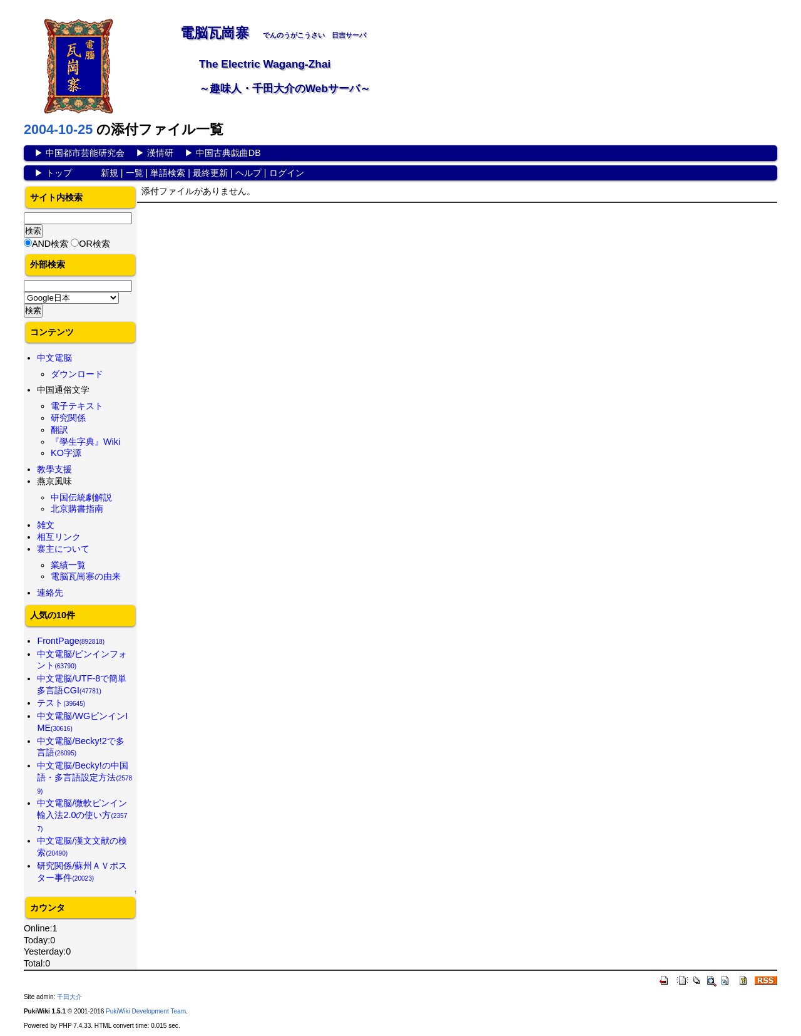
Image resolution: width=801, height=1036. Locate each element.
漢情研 (160, 153)
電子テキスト (77, 406)
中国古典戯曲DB (228, 153)
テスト (61, 703)
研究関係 (68, 418)
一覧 (134, 173)
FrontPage (71, 641)
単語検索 (167, 173)
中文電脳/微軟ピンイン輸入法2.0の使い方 (82, 815)
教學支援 (54, 469)
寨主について (63, 549)
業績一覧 (68, 565)
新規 (109, 173)
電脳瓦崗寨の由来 (86, 576)
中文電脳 (54, 358)
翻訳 (59, 430)
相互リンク (59, 537)
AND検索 (50, 244)
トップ (59, 173)
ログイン (286, 173)
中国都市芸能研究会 (85, 153)
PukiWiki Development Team (146, 1011)
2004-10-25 (58, 129)
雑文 (45, 525)
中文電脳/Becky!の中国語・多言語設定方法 (84, 777)
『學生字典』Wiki (85, 442)
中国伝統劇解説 (81, 497)
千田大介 (69, 996)
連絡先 (50, 593)
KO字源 (66, 453)
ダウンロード (77, 374)
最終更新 (210, 173)
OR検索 (94, 244)
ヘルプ (248, 173)
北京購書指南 (77, 509)
